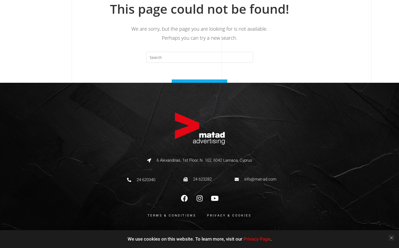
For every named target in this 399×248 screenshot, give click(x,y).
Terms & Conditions (172, 215)
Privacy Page (256, 239)
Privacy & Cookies (229, 215)
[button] (391, 238)
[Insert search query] (199, 57)
